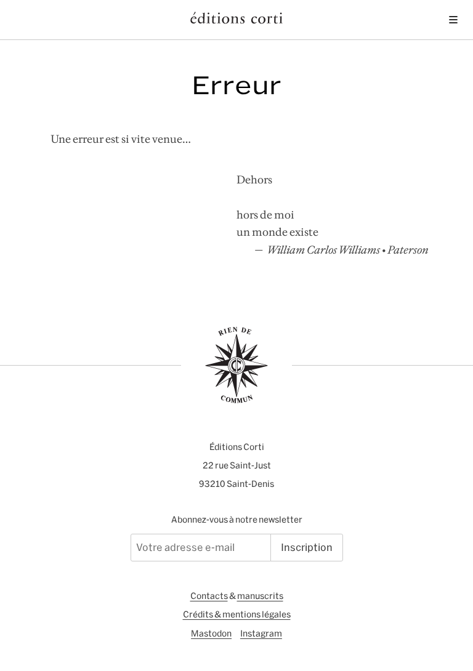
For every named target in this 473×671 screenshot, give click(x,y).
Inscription (307, 547)
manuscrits (260, 596)
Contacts (209, 596)
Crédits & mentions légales (237, 614)
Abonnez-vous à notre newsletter (236, 519)
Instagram (261, 633)
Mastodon (211, 633)
